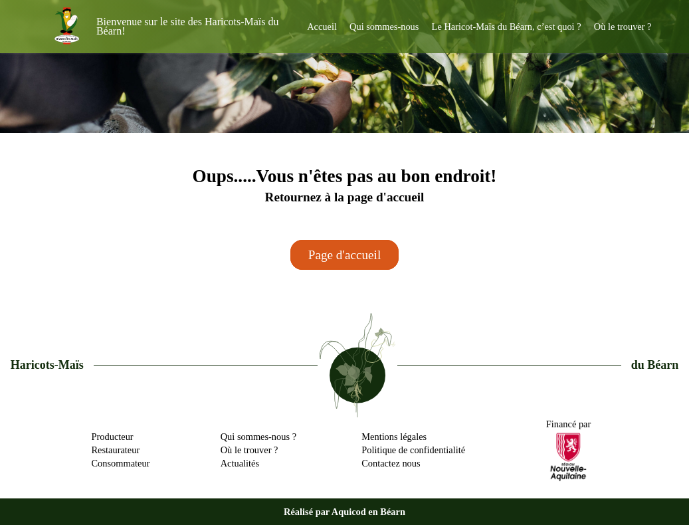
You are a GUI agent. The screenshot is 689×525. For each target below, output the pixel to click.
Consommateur (121, 463)
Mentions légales (394, 436)
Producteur (113, 436)
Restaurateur (116, 450)
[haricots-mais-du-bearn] (67, 26)
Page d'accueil (344, 255)
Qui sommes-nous (384, 26)
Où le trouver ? (623, 26)
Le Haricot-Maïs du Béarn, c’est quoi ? (506, 26)
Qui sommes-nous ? (258, 436)
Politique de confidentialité (413, 450)
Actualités (240, 463)
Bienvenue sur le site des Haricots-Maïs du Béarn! (187, 27)
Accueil (322, 26)
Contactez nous (390, 463)
